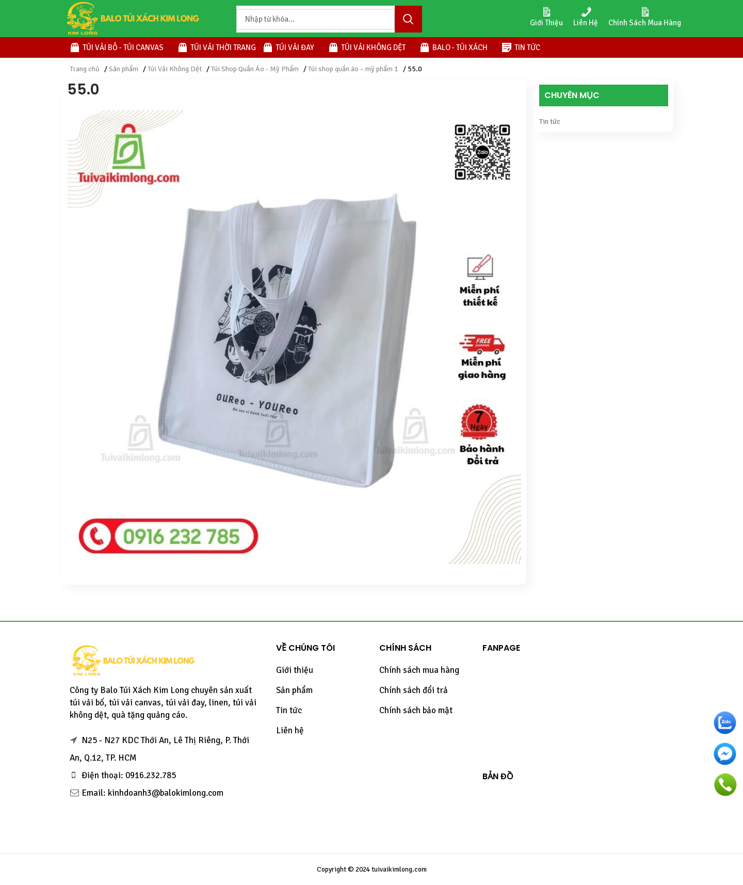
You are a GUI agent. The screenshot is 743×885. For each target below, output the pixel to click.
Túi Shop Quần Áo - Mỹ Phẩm (255, 69)
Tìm (408, 19)
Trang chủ (85, 69)
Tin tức (549, 121)
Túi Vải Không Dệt (175, 69)
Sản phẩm (123, 69)
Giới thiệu (294, 670)
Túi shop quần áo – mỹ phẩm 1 (353, 69)
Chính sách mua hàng (419, 670)
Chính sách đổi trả (413, 690)
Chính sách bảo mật (416, 710)
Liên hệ (290, 730)
